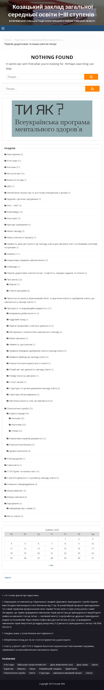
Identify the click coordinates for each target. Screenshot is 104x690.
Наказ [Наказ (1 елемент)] (32, 668)
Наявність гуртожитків (20, 344)
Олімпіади (12, 266)
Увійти (7, 577)
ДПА (9, 186)
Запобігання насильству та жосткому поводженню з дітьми (37, 192)
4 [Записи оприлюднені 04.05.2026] (11, 543)
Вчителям (17, 424)
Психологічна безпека (20, 444)
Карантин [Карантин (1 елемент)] (8, 668)
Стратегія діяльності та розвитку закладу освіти (31, 477)
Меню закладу (14, 231)
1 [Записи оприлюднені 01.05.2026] (65, 538)
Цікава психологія (18, 450)
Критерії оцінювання (17, 224)
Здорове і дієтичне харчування (22, 199)
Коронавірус (13, 211)
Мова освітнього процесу (20, 237)
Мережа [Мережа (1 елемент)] (21, 668)
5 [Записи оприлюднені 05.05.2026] (25, 543)
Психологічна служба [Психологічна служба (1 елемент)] (14, 672)
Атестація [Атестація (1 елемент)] (9, 664)
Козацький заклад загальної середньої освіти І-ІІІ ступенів (51, 11)
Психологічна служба (17, 408)
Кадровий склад (17, 319)
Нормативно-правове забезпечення (25, 260)
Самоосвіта (13, 465)
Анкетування (13, 154)
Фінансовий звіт (15, 490)
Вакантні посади (15, 179)
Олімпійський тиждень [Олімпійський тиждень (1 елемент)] (50, 668)
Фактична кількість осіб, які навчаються (29, 400)
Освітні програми (18, 290)
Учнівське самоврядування (20, 484)
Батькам (11, 167)
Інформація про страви (20, 508)
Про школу (12, 279)
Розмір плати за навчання (22, 375)
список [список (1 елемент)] (89, 672)
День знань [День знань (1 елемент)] (82, 664)
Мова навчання (17, 338)
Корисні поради (17, 413)
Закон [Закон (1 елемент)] (95, 664)
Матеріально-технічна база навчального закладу (34, 331)
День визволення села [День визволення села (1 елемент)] (61, 664)
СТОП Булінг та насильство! (21, 471)
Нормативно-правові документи (25, 438)
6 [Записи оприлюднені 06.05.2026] (38, 543)
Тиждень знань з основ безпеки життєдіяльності (28, 633)
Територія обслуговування (22, 394)
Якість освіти (13, 516)
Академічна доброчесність (22, 313)
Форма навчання (15, 496)
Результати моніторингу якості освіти (28, 363)
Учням (15, 430)
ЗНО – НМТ (12, 205)
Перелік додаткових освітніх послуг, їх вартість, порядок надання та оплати (45, 272)
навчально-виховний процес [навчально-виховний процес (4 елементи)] (67, 672)
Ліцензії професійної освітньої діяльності (29, 325)
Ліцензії (13, 284)
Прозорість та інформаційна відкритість (27, 308)
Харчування (13, 503)
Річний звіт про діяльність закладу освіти (30, 369)
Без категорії (13, 173)
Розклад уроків (14, 458)
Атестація (12, 160)
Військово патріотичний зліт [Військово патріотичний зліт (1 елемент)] (32, 664)
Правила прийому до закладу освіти (27, 356)
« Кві (51, 565)
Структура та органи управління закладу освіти (33, 388)
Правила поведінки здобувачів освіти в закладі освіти (36, 350)
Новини (11, 253)
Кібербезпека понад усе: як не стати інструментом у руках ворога (37, 639)
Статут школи (16, 381)
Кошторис (12, 218)
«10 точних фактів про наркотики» (21, 595)
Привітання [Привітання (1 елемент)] (71, 668)
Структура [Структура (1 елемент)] (44, 672)
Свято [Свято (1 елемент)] (32, 672)
